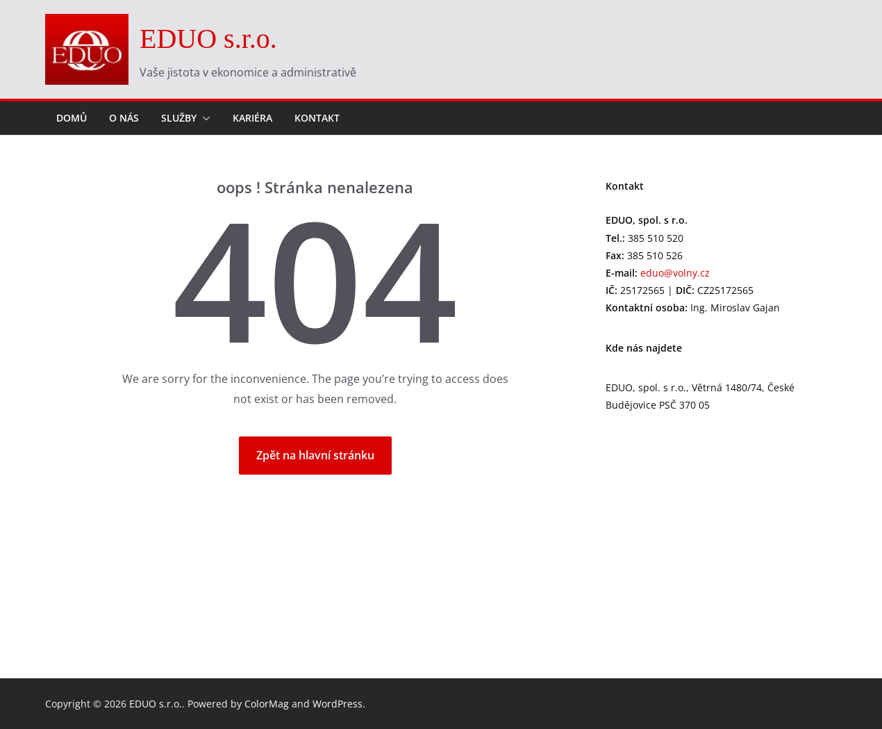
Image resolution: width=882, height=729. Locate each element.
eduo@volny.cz (675, 272)
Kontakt (317, 117)
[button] (203, 118)
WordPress (338, 703)
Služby (179, 117)
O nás (124, 117)
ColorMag (266, 703)
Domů (71, 117)
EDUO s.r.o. (208, 38)
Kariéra (252, 117)
